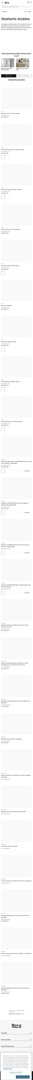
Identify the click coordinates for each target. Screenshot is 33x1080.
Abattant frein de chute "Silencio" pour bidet (13, 811)
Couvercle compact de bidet (9, 846)
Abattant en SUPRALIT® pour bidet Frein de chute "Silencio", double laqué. (15, 545)
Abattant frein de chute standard (10, 229)
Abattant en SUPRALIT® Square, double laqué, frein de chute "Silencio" (15, 585)
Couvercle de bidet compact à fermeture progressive (16, 880)
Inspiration (16, 1053)
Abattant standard (6, 305)
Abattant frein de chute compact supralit (12, 149)
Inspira (3, 459)
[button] (3, 7)
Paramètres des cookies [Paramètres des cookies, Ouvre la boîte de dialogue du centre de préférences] (15, 1077)
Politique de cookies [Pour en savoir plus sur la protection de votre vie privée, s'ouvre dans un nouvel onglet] (7, 1073)
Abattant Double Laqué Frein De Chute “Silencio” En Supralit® (15, 701)
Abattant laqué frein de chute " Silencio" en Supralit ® (16, 953)
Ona (2, 111)
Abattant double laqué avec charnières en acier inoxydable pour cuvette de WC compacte (14, 664)
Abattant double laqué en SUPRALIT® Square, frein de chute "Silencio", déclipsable (16, 462)
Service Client (16, 1039)
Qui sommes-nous (16, 1046)
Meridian (3, 623)
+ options (26, 471)
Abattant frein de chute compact (10, 113)
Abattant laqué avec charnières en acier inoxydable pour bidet (15, 776)
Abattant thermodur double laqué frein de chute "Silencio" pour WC (14, 625)
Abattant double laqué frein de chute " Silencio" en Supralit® (15, 916)
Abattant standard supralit (8, 341)
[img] (3, 157)
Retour (29, 11)
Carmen (3, 986)
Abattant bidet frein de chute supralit (11, 421)
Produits (4, 11)
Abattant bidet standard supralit (10, 381)
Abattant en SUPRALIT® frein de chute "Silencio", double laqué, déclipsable (15, 504)
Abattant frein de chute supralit (10, 265)
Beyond (3, 913)
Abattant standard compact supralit (11, 189)
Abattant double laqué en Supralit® (11, 739)
